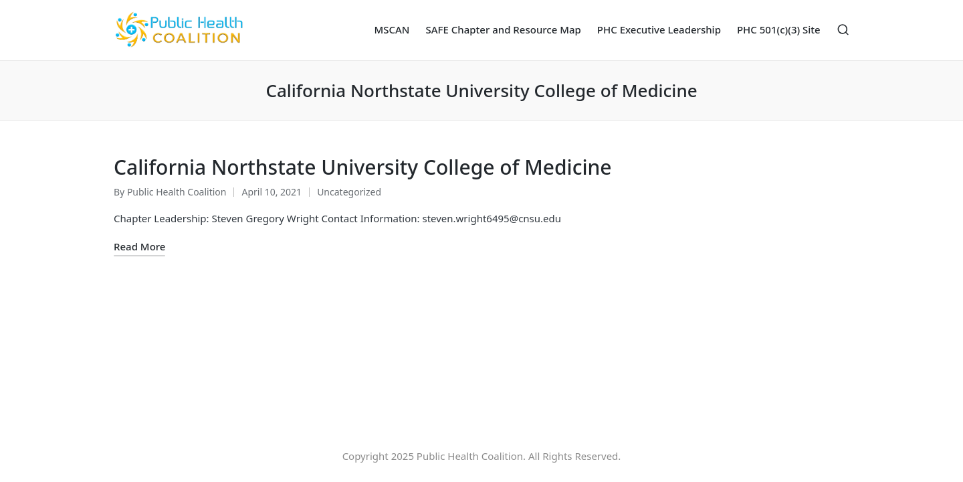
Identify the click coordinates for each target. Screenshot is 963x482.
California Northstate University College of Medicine (363, 167)
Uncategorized (349, 191)
